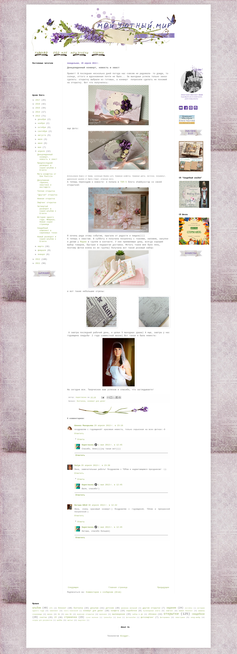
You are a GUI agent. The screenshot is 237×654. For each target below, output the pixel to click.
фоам (119, 617)
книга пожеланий (71, 611)
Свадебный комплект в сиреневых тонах (47, 230)
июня (40, 143)
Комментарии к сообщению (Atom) (103, 592)
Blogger (124, 636)
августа (42, 135)
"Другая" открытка (47, 195)
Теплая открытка (46, 191)
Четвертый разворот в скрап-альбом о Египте (46, 210)
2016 (37, 104)
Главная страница (118, 587)
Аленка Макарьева (83, 425)
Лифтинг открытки (46, 202)
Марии (84, 242)
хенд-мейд (195, 617)
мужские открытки (85, 614)
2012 (37, 259)
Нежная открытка (46, 199)
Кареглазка (88, 445)
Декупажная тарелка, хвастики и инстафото (44, 183)
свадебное (198, 614)
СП (55, 617)
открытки (171, 614)
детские (110, 608)
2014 (37, 112)
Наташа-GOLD (80, 505)
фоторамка (165, 617)
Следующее (73, 587)
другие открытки (151, 608)
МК (59, 614)
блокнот (62, 608)
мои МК (68, 614)
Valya (77, 465)
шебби (59, 620)
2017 (37, 100)
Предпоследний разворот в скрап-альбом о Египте (46, 166)
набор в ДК (137, 614)
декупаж (94, 608)
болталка (81, 401)
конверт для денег (96, 401)
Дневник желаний (129, 608)
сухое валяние (92, 617)
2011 (37, 263)
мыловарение (118, 614)
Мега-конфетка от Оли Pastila (46, 175)
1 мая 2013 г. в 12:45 (110, 445)
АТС (51, 608)
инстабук (188, 608)
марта (41, 246)
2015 (37, 108)
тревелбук (108, 617)
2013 (37, 116)
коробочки (131, 611)
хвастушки (180, 617)
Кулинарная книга (151, 611)
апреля (41, 151)
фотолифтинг (147, 617)
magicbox (82, 620)
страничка (70, 617)
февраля (42, 250)
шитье (70, 620)
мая (39, 147)
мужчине (103, 614)
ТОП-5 (123, 182)
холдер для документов (42, 620)
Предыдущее (163, 587)
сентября (42, 131)
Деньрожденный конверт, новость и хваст (47, 156)
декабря (42, 119)
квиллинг (54, 611)
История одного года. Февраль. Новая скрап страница (46, 221)
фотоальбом (130, 617)
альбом (36, 608)
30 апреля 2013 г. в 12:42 (102, 505)
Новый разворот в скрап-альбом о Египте (46, 239)
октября (42, 127)
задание (171, 608)
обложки (152, 614)
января (41, 254)
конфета (115, 611)
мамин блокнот (186, 611)
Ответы (80, 439)
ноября (41, 123)
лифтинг (169, 611)
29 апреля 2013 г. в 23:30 (95, 465)
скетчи (43, 617)
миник (49, 614)
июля (40, 139)
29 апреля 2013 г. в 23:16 (108, 425)
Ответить (79, 433)
